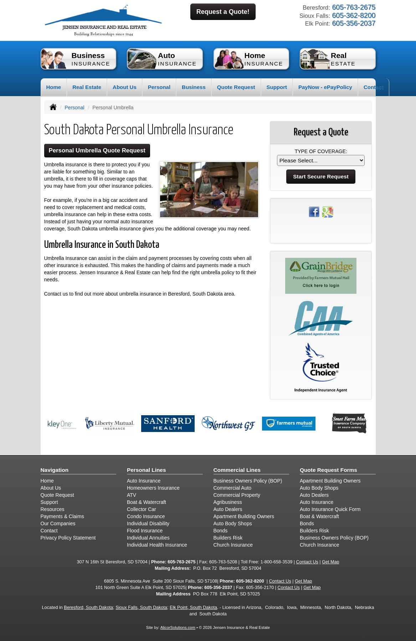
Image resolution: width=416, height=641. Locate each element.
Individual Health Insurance (157, 545)
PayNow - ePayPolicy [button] (325, 87)
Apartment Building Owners (244, 516)
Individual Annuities (148, 538)
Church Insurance (233, 545)
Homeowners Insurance (153, 488)
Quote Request (57, 495)
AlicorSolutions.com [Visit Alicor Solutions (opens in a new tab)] (177, 627)
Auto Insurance (143, 481)
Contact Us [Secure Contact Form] (307, 561)
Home (53, 87)
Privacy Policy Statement (68, 538)
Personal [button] (159, 87)
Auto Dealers (228, 509)
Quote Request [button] (236, 87)
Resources (53, 509)
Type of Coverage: (321, 151)
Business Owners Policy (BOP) (248, 481)
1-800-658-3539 (277, 561)
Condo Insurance (146, 516)
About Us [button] (125, 87)
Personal (74, 107)
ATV (131, 495)
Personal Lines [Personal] (146, 470)
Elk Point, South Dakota (193, 607)
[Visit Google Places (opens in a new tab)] (327, 211)
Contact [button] (374, 87)
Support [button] (277, 87)
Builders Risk (228, 538)
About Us (51, 488)
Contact (49, 530)
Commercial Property (237, 495)
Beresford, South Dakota (88, 607)
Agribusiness (228, 502)
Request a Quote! (223, 11)
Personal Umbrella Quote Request (97, 150)
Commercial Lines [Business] (237, 470)
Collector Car (141, 509)
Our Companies (58, 523)
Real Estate (86, 87)
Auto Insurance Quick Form (330, 509)
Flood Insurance (145, 530)
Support (49, 502)
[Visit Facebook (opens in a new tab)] (314, 211)
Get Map (330, 561)
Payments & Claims (62, 516)
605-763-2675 (181, 561)
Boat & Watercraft (146, 502)
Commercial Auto (233, 488)
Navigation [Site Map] (55, 470)
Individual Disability (148, 523)
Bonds (221, 530)
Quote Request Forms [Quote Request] (328, 470)
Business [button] (194, 87)
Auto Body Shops (233, 523)
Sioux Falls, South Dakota (141, 607)
